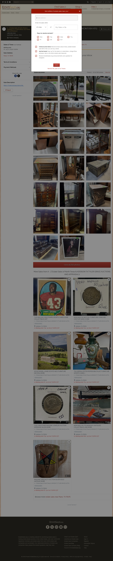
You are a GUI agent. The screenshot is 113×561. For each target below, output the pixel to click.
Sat (51, 39)
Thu (71, 37)
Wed (61, 37)
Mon (41, 37)
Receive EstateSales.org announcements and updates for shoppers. (55, 57)
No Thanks (62, 68)
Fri (40, 39)
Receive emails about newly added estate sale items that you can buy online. (57, 47)
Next (56, 65)
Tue (51, 37)
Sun (61, 39)
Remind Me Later (52, 68)
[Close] (79, 11)
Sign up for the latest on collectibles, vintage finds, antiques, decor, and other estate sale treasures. (58, 52)
